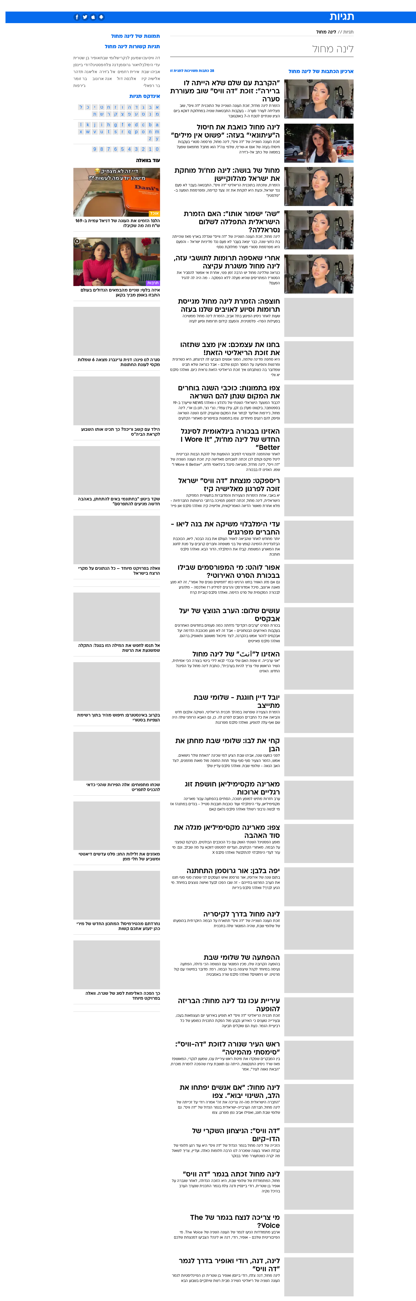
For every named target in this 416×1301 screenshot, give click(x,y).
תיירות (185, 5)
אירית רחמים (123, 71)
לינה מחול (321, 32)
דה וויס (149, 57)
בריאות (204, 5)
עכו (139, 57)
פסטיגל (91, 64)
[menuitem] (307, 6)
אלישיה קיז (145, 78)
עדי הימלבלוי (143, 64)
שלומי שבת (104, 57)
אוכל (222, 5)
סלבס (253, 5)
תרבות (272, 5)
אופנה (142, 5)
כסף (238, 5)
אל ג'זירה (102, 71)
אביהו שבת (145, 71)
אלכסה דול (121, 78)
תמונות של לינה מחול (130, 36)
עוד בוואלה (143, 160)
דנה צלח (105, 64)
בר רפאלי (146, 85)
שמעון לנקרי (125, 57)
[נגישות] (8, 6)
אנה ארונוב (96, 78)
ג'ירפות (74, 85)
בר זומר (74, 78)
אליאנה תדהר (80, 71)
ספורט (291, 5)
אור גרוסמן (122, 64)
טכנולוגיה (163, 5)
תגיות (343, 32)
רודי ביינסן (76, 64)
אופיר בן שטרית (81, 57)
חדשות (310, 5)
